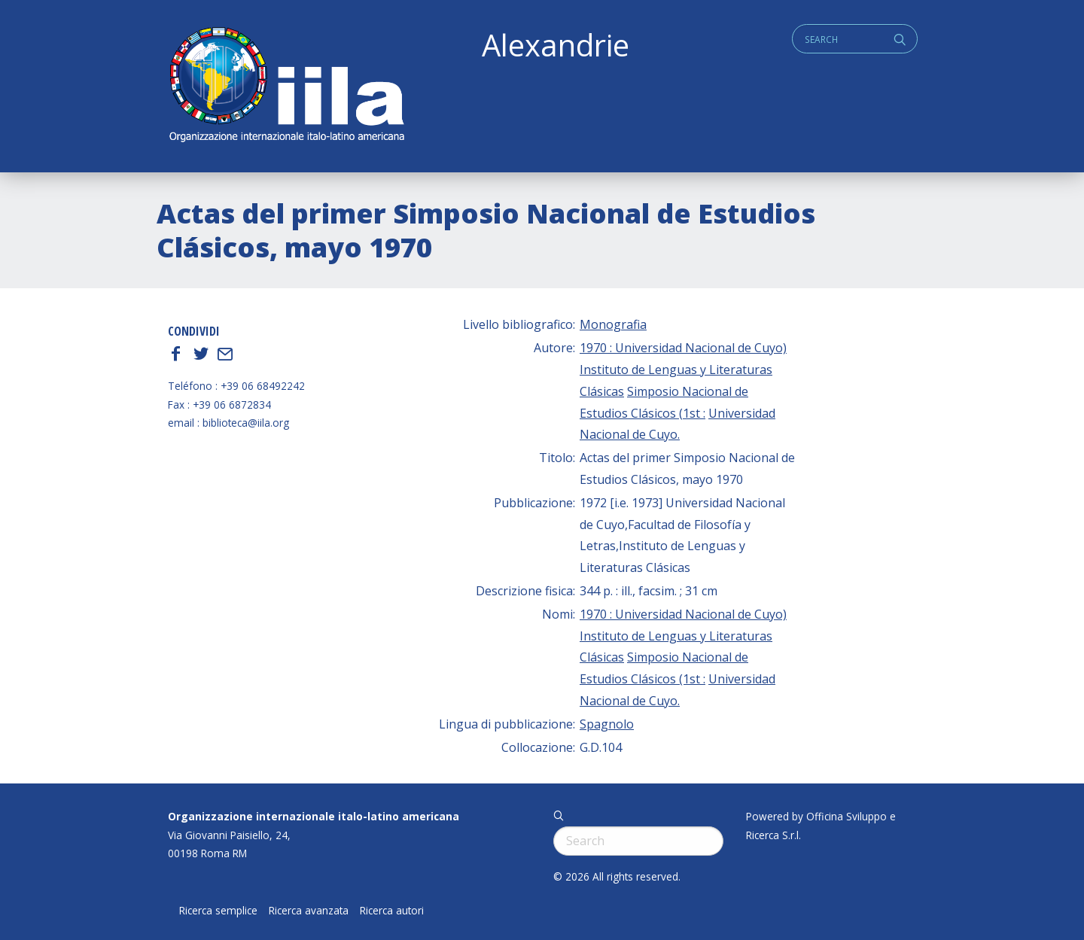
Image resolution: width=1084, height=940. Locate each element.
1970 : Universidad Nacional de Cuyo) (683, 347)
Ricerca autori (392, 910)
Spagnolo (607, 724)
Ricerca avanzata (309, 910)
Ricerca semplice (218, 910)
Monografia (613, 324)
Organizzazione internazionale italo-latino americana (313, 816)
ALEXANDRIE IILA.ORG (286, 86)
